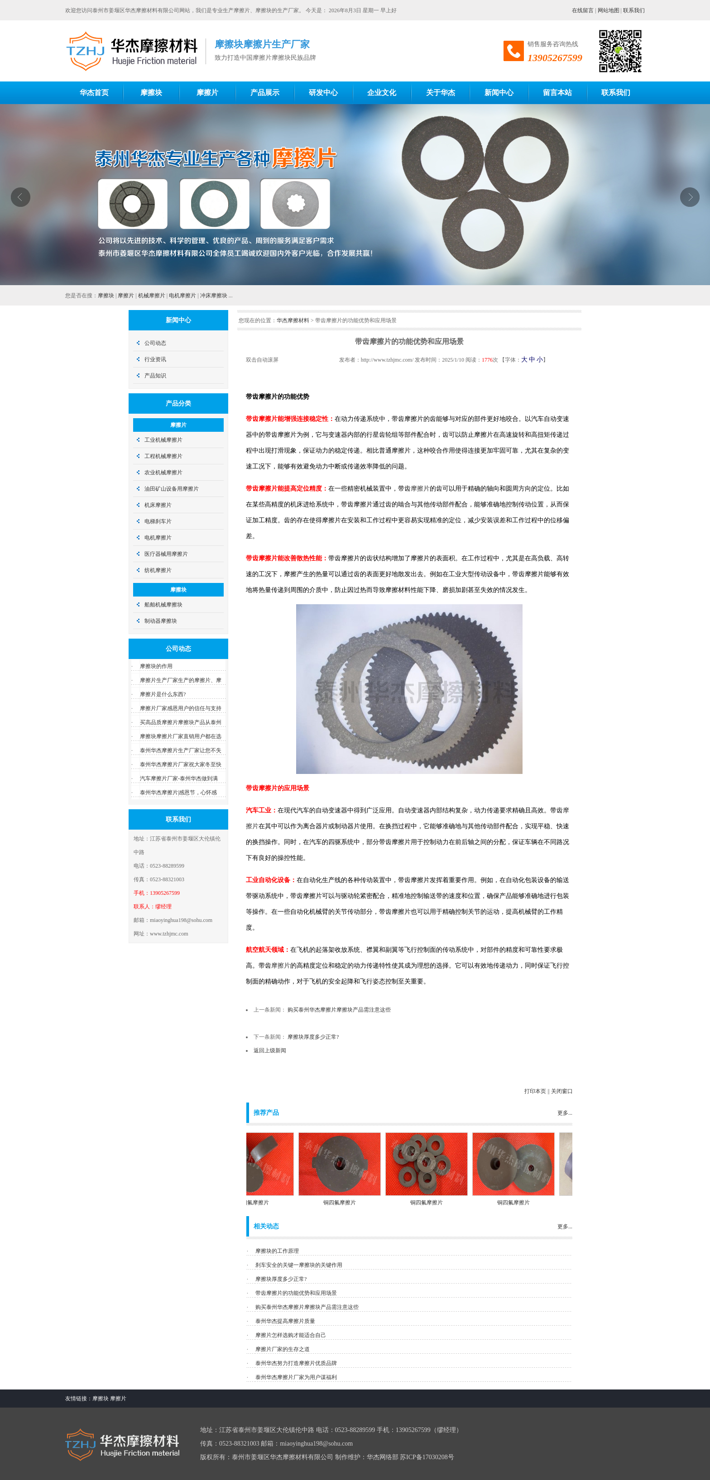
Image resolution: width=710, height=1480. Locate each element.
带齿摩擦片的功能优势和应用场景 (296, 1293)
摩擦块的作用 (156, 666)
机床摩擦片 (158, 505)
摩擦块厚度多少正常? (313, 1037)
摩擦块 (106, 295)
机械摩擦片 (151, 295)
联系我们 (634, 10)
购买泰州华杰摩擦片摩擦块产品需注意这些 (339, 1010)
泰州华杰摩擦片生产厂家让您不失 (180, 750)
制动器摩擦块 (160, 621)
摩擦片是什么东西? (163, 694)
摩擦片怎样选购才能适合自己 (290, 1335)
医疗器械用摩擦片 (166, 554)
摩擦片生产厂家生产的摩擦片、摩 (180, 680)
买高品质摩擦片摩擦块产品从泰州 (180, 722)
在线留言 (583, 10)
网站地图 (608, 10)
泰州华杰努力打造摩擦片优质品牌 (296, 1363)
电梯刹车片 (158, 521)
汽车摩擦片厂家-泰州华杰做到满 (179, 778)
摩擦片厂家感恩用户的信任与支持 (180, 708)
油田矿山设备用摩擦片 (171, 489)
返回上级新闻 (270, 1050)
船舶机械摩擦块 (163, 605)
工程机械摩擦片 (163, 456)
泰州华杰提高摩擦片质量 (285, 1321)
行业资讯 (155, 359)
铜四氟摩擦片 (260, 1202)
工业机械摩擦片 (163, 440)
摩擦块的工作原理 (277, 1251)
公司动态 (155, 343)
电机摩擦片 (182, 295)
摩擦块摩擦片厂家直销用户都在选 (180, 736)
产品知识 (155, 375)
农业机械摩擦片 (163, 472)
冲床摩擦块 (213, 295)
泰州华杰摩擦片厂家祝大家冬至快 (180, 764)
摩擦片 (126, 295)
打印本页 (535, 1091)
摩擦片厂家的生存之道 (282, 1349)
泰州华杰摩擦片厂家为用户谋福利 (296, 1377)
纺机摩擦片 (158, 570)
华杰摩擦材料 (293, 320)
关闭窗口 (562, 1091)
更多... (564, 1113)
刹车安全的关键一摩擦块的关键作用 (298, 1265)
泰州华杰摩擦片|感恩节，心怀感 (178, 792)
